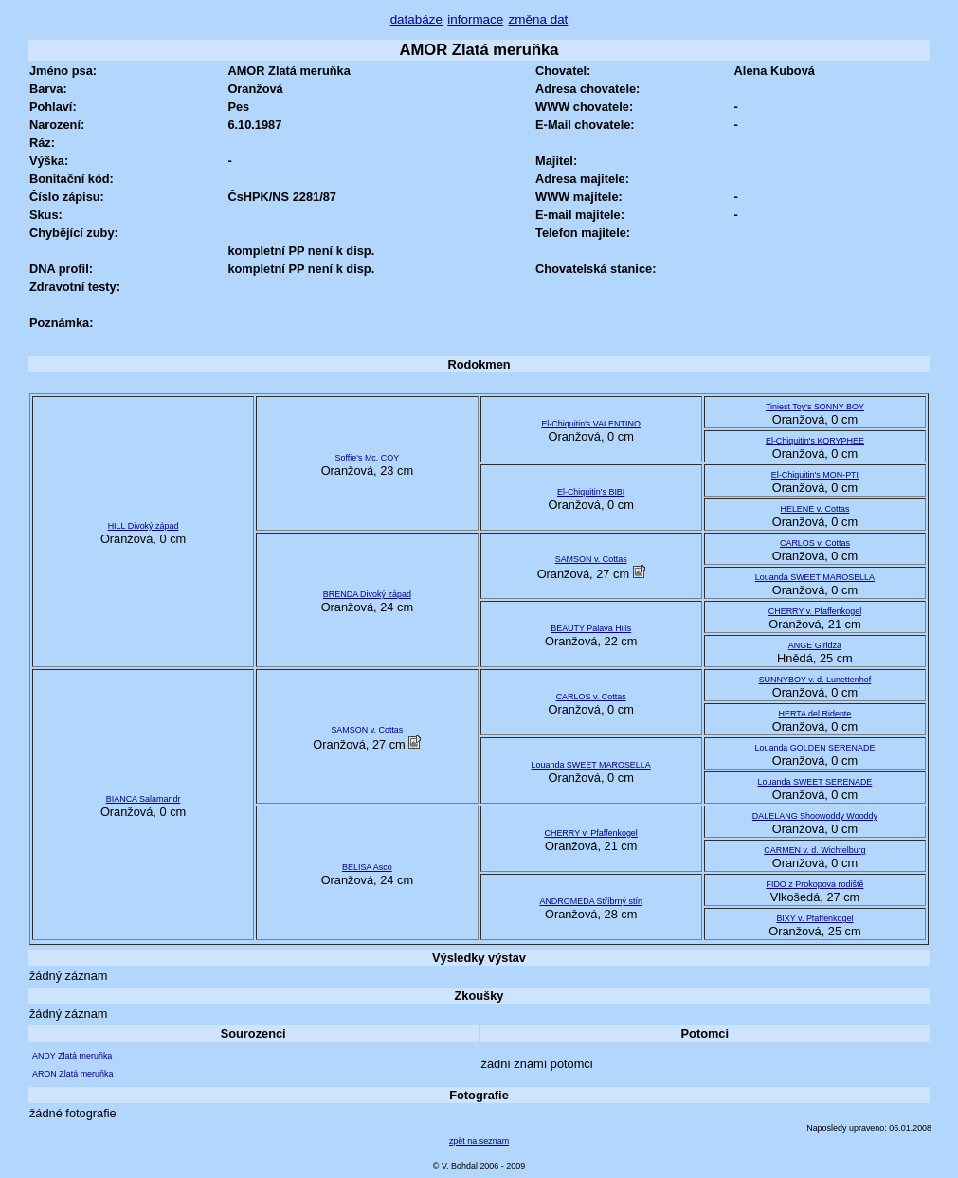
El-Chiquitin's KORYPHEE (815, 440)
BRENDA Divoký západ (367, 594)
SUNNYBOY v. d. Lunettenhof (815, 679)
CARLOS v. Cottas (815, 543)
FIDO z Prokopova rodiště (814, 884)
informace (475, 19)
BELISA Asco (367, 867)
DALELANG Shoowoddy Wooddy (814, 816)
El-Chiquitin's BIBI (590, 492)
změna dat (539, 19)
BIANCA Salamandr (143, 799)
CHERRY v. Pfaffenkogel (814, 611)
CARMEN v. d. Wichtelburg (814, 850)
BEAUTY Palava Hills (591, 628)
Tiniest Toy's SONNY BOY (815, 406)
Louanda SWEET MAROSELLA (815, 577)
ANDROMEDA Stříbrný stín (590, 901)
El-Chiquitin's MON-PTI (815, 475)
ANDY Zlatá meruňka (72, 1055)
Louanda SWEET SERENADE (815, 782)
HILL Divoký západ (143, 526)
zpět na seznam (479, 1141)
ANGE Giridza (814, 645)
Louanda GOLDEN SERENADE (814, 747)
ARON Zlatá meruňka (73, 1073)
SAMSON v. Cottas (591, 559)
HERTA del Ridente (815, 713)
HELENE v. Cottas (814, 509)
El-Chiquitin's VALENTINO (591, 423)
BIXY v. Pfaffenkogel (814, 918)
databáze (416, 19)
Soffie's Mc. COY (366, 457)
